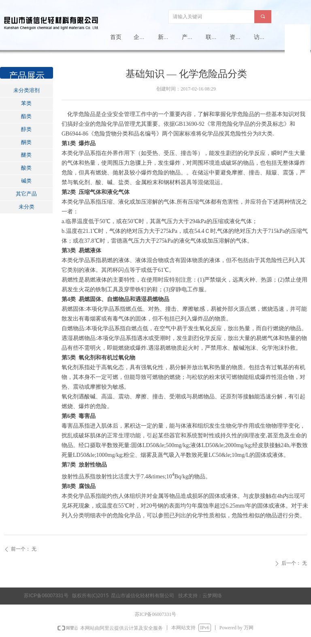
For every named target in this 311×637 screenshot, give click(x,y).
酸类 (26, 168)
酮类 (26, 142)
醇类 (26, 129)
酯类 (26, 116)
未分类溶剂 (26, 90)
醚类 (26, 155)
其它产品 (26, 194)
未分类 (26, 207)
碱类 (26, 181)
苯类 (26, 103)
